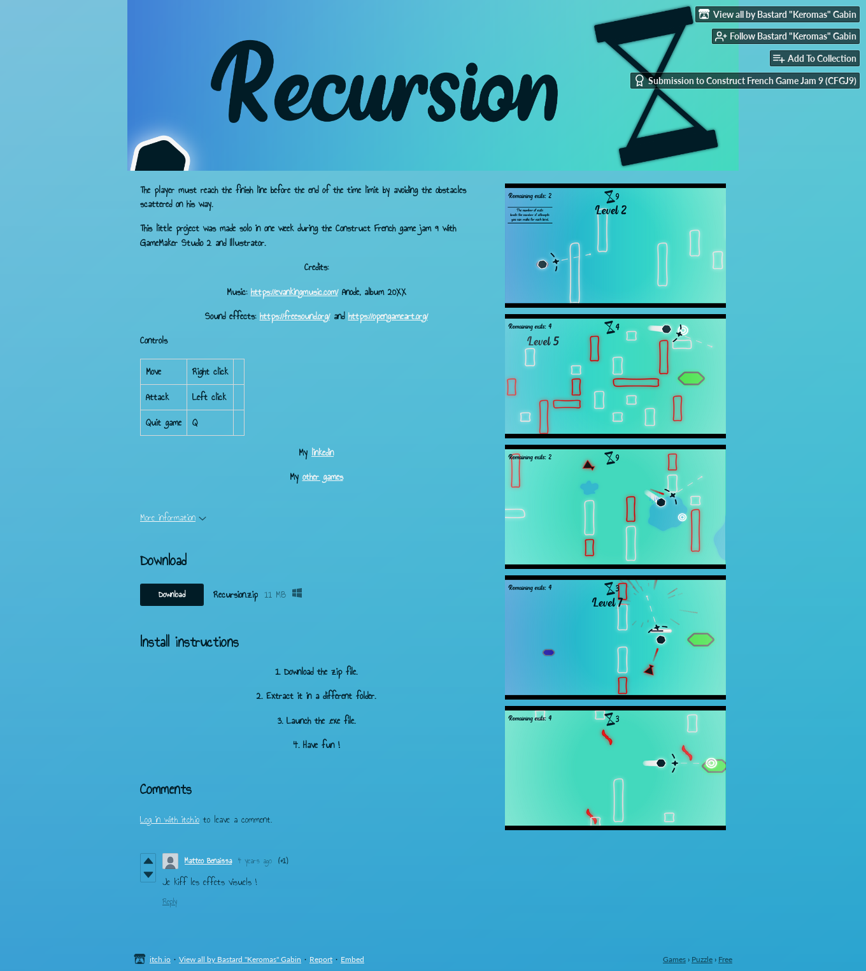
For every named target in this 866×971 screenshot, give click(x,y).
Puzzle (702, 959)
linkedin (322, 452)
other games (322, 477)
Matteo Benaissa (208, 861)
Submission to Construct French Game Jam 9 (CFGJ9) (745, 81)
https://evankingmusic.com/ (294, 292)
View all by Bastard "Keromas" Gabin (240, 959)
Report (320, 959)
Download (172, 594)
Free (725, 959)
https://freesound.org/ (295, 316)
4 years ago (255, 861)
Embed (352, 959)
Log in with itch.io (169, 819)
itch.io (160, 959)
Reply (169, 901)
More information (173, 517)
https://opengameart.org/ (388, 316)
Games (674, 959)
